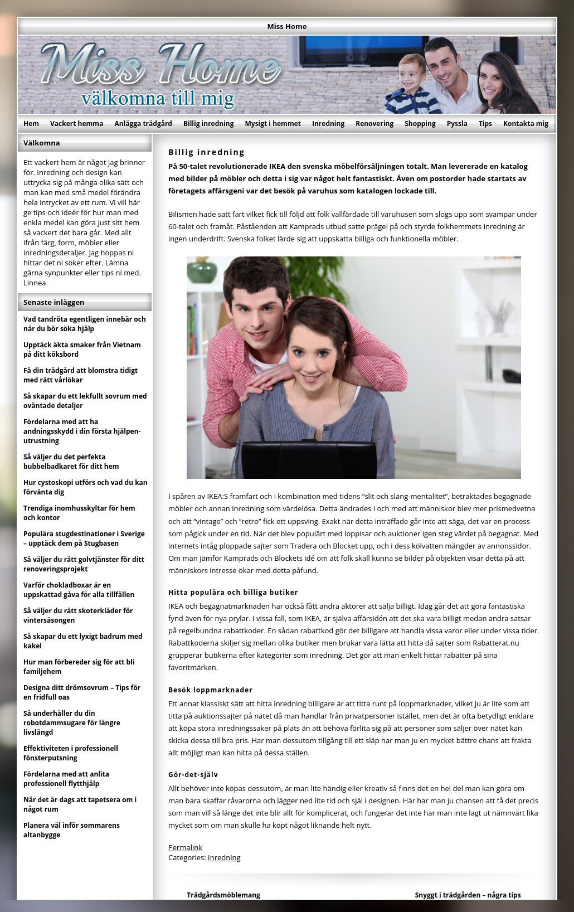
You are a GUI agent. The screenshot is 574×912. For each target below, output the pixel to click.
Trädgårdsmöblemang (223, 895)
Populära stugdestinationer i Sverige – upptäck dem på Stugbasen (84, 538)
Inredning (328, 123)
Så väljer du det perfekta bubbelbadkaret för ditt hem (71, 461)
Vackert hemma (76, 123)
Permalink (185, 847)
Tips (485, 123)
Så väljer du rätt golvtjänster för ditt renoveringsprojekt (83, 564)
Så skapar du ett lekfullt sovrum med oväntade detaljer (85, 400)
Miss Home (287, 26)
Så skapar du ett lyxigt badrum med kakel (83, 641)
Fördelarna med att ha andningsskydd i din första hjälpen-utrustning (81, 431)
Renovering (374, 123)
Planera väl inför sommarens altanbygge (71, 830)
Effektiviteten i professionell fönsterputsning (70, 753)
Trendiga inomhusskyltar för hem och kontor (79, 512)
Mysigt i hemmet (273, 123)
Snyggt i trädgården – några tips (468, 895)
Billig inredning (208, 123)
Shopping (420, 123)
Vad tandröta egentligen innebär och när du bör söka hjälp (84, 323)
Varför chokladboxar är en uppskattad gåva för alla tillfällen (78, 589)
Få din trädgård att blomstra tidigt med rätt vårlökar (80, 375)
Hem (31, 123)
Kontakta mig (525, 123)
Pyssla (457, 123)
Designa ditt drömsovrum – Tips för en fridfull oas (81, 692)
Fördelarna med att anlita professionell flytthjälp (66, 778)
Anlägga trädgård (143, 123)
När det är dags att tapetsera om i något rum (80, 804)
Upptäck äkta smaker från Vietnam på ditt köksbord (82, 349)
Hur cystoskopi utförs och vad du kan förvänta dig (85, 487)
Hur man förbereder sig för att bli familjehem (79, 666)
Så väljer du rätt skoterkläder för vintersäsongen (78, 615)
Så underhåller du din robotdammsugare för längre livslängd (71, 723)
